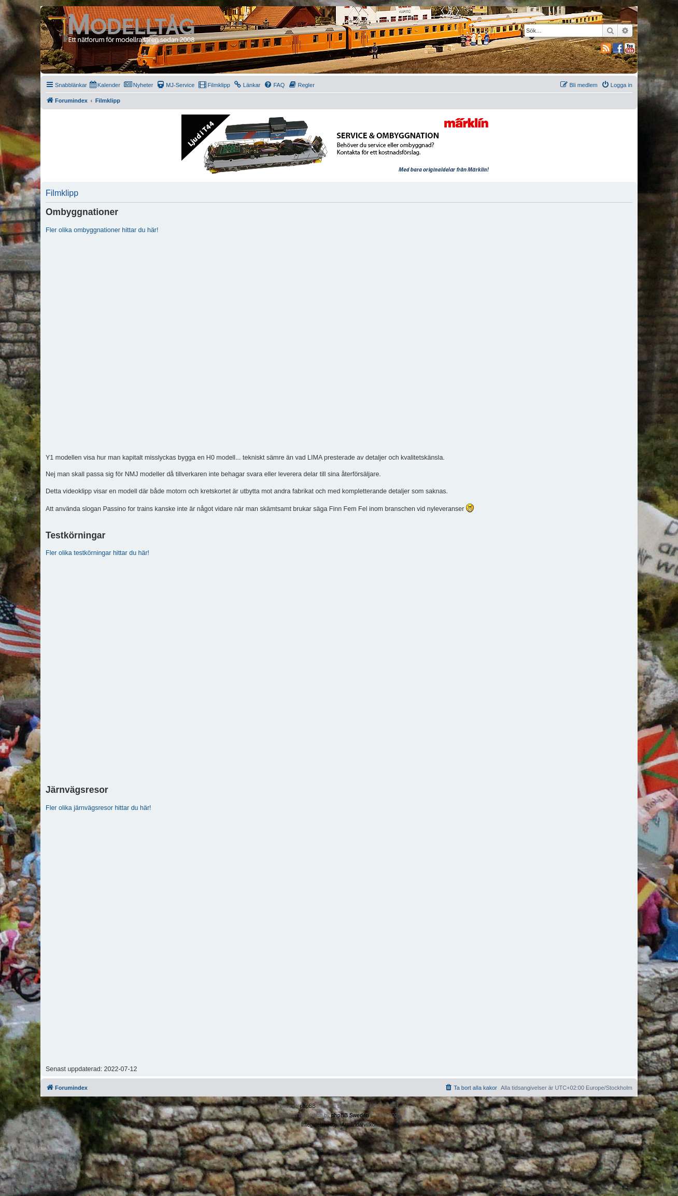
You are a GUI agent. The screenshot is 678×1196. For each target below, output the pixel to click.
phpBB (308, 1106)
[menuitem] (105, 85)
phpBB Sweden (350, 1115)
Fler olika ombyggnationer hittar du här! (102, 230)
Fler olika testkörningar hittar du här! (97, 553)
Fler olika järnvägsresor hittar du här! (98, 807)
